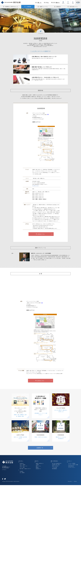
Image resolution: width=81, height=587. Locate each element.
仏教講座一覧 (39, 448)
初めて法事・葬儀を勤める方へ (57, 463)
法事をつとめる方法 (55, 466)
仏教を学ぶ (12, 12)
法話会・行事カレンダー (23, 466)
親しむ (38, 2)
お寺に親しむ (20, 461)
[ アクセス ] (4, 469)
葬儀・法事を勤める (54, 461)
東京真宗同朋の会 (71, 466)
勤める (55, 2)
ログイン (72, 2)
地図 (48, 114)
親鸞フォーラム (44, 6)
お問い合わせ (63, 2)
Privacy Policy (70, 481)
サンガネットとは (35, 185)
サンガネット (69, 461)
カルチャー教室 (22, 467)
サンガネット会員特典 (71, 463)
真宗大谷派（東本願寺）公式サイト (78, 2)
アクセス (68, 2)
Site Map (75, 481)
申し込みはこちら (40, 234)
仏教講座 (29, 6)
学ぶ (46, 2)
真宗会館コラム (74, 6)
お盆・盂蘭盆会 (22, 472)
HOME (7, 12)
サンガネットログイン (71, 467)
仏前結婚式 (21, 471)
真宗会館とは (22, 463)
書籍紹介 (58, 6)
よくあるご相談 (54, 467)
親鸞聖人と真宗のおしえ (11, 6)
